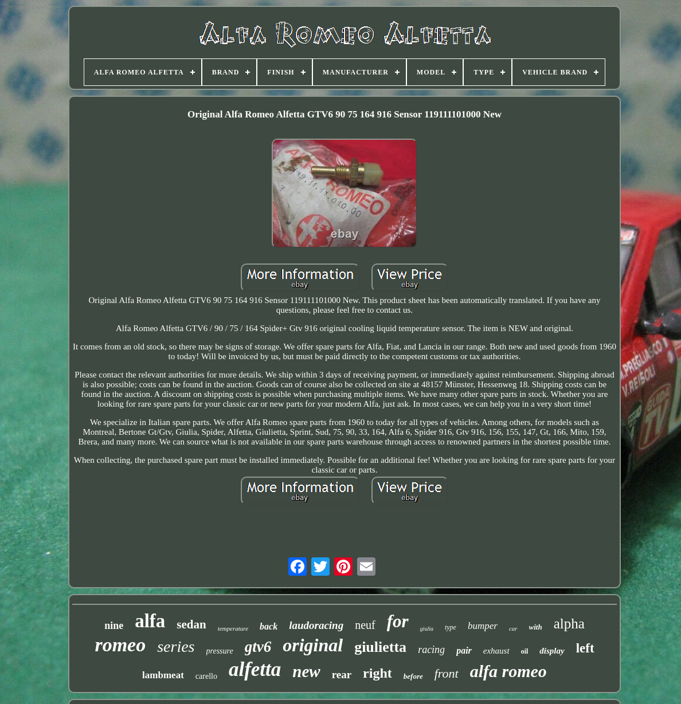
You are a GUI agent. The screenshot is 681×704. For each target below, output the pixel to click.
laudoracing (316, 625)
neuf (365, 625)
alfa (150, 621)
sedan (191, 624)
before (413, 676)
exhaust (496, 650)
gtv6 (258, 646)
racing (431, 649)
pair (464, 650)
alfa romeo (508, 671)
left (585, 648)
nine (113, 625)
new (306, 671)
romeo (120, 644)
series (175, 646)
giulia (426, 629)
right (377, 673)
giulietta (380, 647)
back (268, 626)
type (450, 627)
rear (341, 674)
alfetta (255, 669)
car (513, 628)
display (551, 650)
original (313, 645)
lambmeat (163, 675)
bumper (483, 625)
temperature (233, 628)
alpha (569, 623)
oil (525, 651)
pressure (219, 651)
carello (206, 676)
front (447, 673)
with (535, 627)
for (398, 621)
